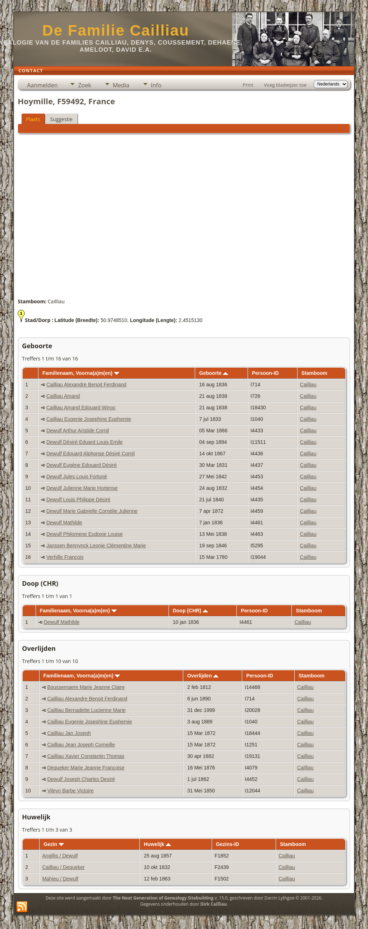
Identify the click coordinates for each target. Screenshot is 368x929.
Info (156, 85)
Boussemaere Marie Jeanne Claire (86, 687)
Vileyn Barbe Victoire (70, 791)
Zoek (84, 85)
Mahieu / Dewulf (60, 879)
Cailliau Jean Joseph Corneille (81, 745)
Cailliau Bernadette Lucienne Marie (86, 710)
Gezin (53, 844)
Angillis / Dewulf (60, 856)
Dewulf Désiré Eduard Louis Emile (84, 442)
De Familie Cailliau (115, 30)
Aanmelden (42, 85)
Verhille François (65, 557)
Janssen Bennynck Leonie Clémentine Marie (96, 545)
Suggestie (61, 119)
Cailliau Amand (63, 396)
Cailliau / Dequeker (63, 867)
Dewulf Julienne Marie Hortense (82, 488)
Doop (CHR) (190, 610)
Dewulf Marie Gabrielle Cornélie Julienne (92, 511)
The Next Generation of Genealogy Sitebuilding (163, 898)
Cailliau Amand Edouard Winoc (81, 407)
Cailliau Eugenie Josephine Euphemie (88, 419)
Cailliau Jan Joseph (69, 733)
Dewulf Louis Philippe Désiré (78, 499)
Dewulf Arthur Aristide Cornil (77, 430)
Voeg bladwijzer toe (285, 85)
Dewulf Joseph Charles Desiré (81, 779)
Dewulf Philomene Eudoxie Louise (84, 534)
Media (121, 85)
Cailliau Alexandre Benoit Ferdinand (86, 384)
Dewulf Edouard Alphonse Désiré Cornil (90, 453)
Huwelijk (157, 844)
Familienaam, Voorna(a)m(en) (80, 373)
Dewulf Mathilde (64, 522)
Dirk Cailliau (214, 904)
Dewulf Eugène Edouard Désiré (81, 465)
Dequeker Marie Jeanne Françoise (85, 768)
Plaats (33, 119)
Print (248, 85)
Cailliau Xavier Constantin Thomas (85, 756)
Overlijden (202, 676)
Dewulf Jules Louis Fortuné (76, 476)
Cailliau (308, 384)
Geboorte (213, 373)
